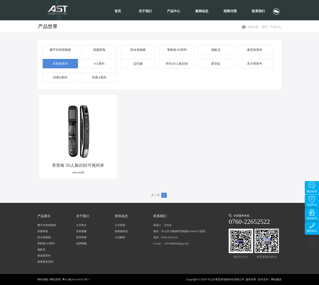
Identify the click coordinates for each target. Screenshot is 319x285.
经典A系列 (99, 77)
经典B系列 (60, 77)
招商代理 (230, 11)
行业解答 (120, 237)
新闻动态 (201, 11)
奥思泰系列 (254, 49)
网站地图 (42, 279)
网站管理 (55, 279)
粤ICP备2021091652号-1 (76, 279)
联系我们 (258, 11)
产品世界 (48, 26)
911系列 (99, 63)
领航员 (215, 49)
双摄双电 (99, 49)
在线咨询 (312, 214)
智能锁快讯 (121, 231)
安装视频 (81, 231)
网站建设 (276, 279)
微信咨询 (312, 187)
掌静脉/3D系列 (177, 49)
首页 (118, 11)
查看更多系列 (45, 261)
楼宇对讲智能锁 (60, 49)
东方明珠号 (254, 63)
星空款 (215, 63)
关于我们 (145, 11)
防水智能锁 (138, 49)
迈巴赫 (138, 63)
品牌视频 (81, 243)
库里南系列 (60, 63)
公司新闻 (120, 225)
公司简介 (81, 225)
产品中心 (173, 11)
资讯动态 (121, 216)
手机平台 (312, 201)
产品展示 (43, 216)
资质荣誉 (81, 237)
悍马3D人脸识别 (177, 63)
